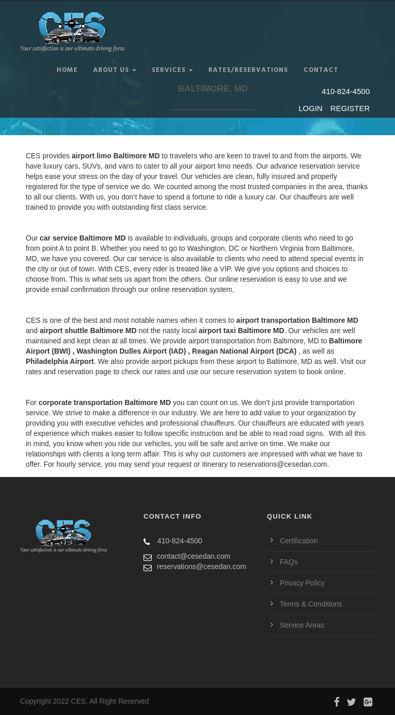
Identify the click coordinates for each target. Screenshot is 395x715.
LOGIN (311, 108)
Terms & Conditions (311, 604)
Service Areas (302, 625)
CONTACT (320, 70)
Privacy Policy (302, 583)
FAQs (289, 562)
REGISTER (350, 108)
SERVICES (172, 70)
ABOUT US (114, 70)
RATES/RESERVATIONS (248, 70)
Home (67, 70)
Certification (299, 541)
